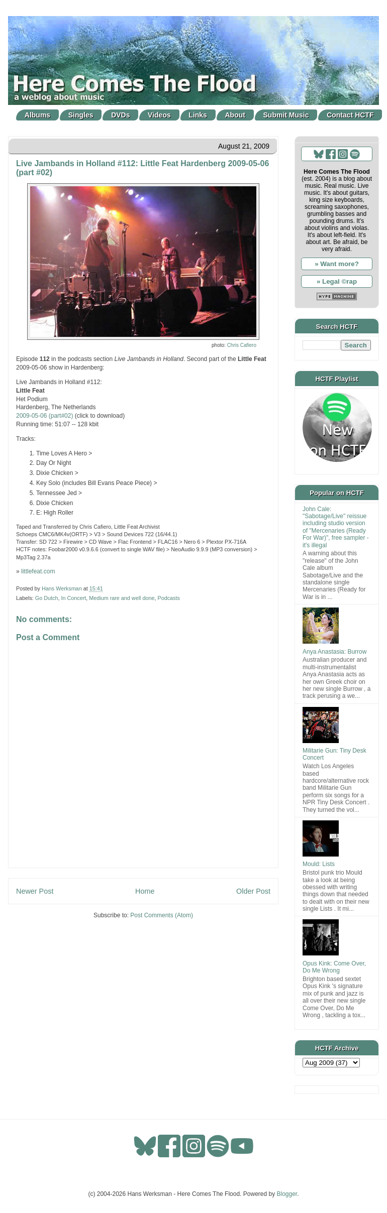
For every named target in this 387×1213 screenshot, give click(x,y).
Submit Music (286, 115)
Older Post (253, 891)
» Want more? (337, 264)
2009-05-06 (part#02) (44, 415)
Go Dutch (46, 598)
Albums (37, 115)
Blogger (287, 1193)
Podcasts (168, 598)
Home (144, 891)
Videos (159, 115)
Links (197, 115)
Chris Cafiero (241, 345)
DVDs (120, 115)
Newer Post (34, 891)
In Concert (73, 598)
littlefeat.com (38, 571)
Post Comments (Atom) (161, 915)
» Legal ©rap (337, 281)
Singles (80, 115)
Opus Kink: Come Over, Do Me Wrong (334, 967)
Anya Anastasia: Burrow (334, 651)
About (235, 115)
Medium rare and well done (121, 598)
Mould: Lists (319, 864)
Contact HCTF (350, 115)
